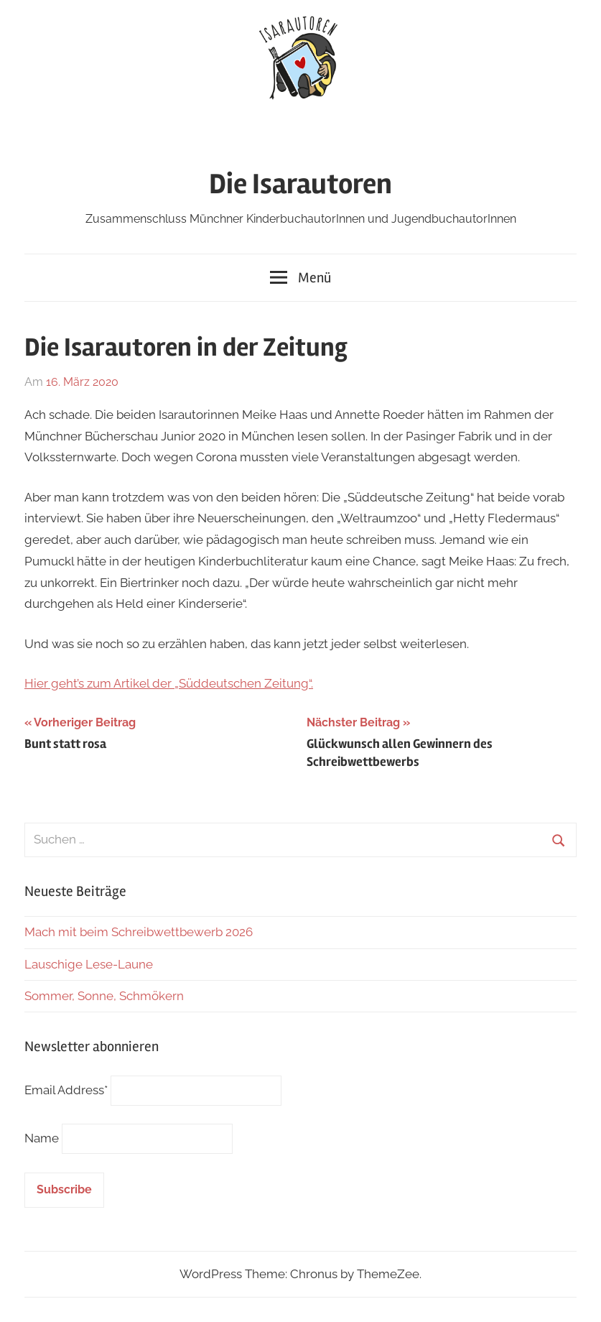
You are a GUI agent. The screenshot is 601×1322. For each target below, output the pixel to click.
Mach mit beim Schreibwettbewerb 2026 (138, 932)
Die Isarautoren (300, 184)
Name (41, 1138)
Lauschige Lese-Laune (88, 964)
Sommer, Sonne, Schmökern (104, 996)
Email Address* (66, 1090)
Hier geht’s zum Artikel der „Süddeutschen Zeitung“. (168, 683)
